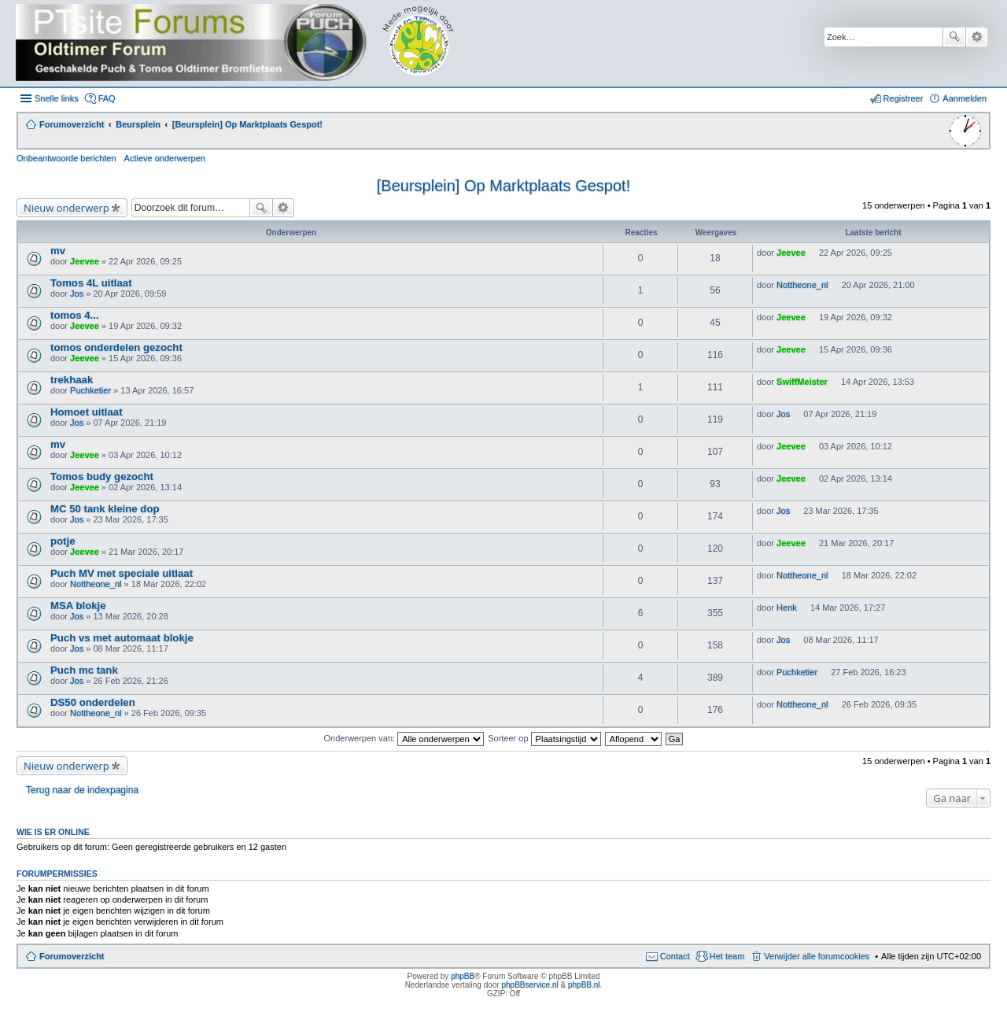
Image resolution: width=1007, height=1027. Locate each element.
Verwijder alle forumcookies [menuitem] (816, 956)
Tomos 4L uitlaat (91, 283)
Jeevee (84, 261)
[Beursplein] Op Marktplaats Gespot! (503, 185)
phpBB (462, 976)
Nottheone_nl (802, 285)
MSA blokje (78, 605)
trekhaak (71, 380)
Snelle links (57, 98)
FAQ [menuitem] (107, 98)
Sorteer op (544, 738)
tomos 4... (74, 315)
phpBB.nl (584, 985)
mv (57, 251)
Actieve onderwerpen (164, 158)
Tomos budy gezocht (101, 476)
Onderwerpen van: (404, 738)
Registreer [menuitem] (903, 98)
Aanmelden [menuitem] (964, 98)
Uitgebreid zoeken (976, 37)
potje (63, 541)
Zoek (954, 37)
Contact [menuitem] (675, 956)
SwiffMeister (802, 381)
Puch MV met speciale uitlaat (121, 573)
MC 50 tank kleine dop (105, 509)
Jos (76, 293)
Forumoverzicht (72, 956)
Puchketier (90, 390)
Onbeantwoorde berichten (66, 158)
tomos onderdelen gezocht (116, 347)
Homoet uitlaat (86, 412)
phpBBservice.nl (529, 985)
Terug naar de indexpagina (82, 790)
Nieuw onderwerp (66, 208)
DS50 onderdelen (92, 702)
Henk (786, 607)
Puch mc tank (84, 670)
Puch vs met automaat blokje (122, 638)
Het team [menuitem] (727, 956)
